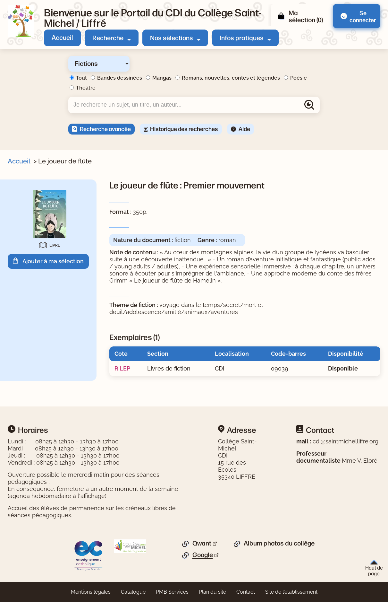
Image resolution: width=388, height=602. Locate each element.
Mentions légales (91, 592)
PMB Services (172, 592)
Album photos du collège (279, 543)
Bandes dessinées (119, 78)
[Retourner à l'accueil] (21, 21)
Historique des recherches (184, 128)
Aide (244, 128)
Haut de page (374, 568)
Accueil (62, 37)
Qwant (201, 543)
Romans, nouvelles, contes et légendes (231, 78)
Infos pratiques (242, 37)
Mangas (162, 78)
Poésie (298, 78)
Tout (81, 78)
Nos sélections (171, 37)
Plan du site (212, 592)
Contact (245, 592)
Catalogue (133, 592)
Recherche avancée (105, 128)
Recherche (107, 37)
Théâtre (86, 88)
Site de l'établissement (291, 592)
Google (202, 555)
